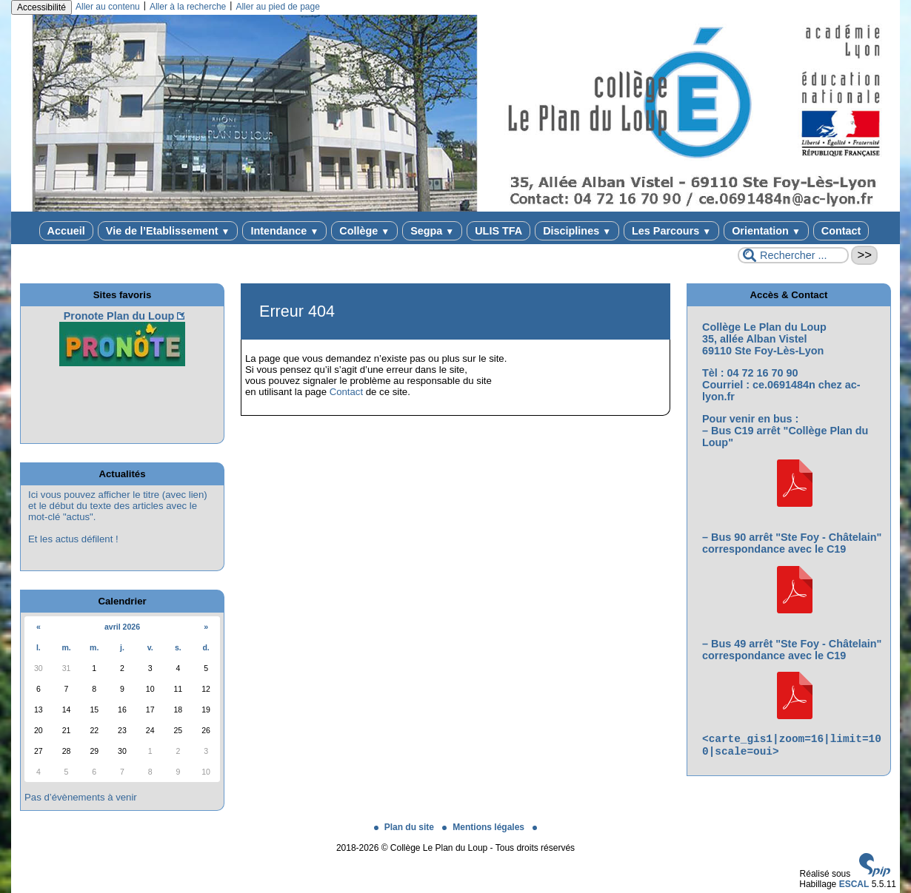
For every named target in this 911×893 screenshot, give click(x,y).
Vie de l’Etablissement (168, 231)
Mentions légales (484, 827)
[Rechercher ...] (793, 255)
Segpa (432, 231)
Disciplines (577, 231)
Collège (364, 231)
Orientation (766, 231)
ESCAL (854, 884)
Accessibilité (41, 7)
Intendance (284, 231)
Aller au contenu (108, 6)
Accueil (66, 231)
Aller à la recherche (188, 6)
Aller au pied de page (277, 6)
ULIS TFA (498, 231)
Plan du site (405, 827)
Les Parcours (671, 231)
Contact (841, 231)
